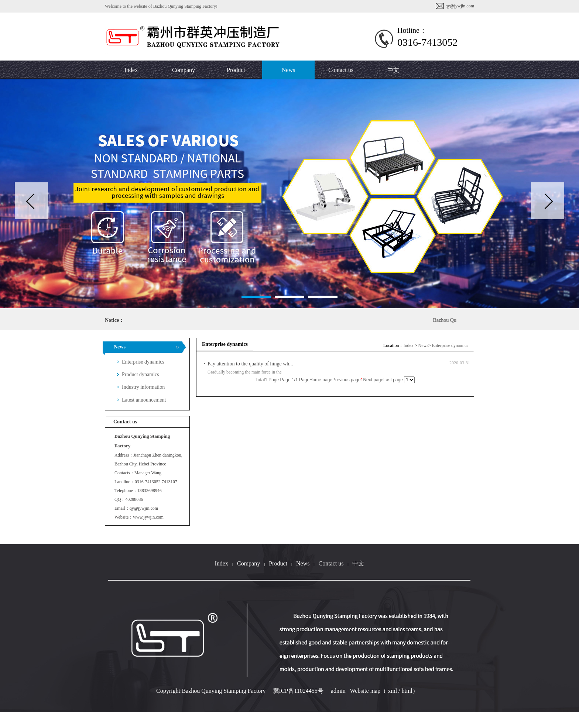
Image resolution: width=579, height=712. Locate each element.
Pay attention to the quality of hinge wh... (250, 364)
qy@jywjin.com (460, 5)
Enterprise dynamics (450, 345)
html (407, 691)
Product (278, 563)
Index (408, 345)
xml (392, 691)
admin (338, 691)
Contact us (330, 563)
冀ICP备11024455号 (298, 691)
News (423, 345)
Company (248, 563)
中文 (393, 70)
